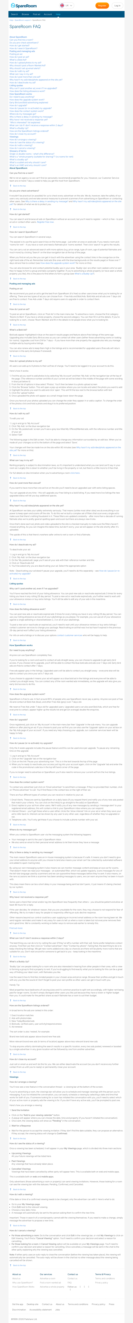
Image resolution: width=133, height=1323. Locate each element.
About (16, 1278)
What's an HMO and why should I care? (28, 165)
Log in (117, 5)
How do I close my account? (22, 134)
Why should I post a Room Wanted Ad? (27, 65)
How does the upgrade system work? (26, 99)
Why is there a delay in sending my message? (31, 116)
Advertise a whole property (52, 1286)
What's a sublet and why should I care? (27, 162)
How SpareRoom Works (23, 1286)
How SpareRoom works (20, 94)
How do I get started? (19, 45)
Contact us (72, 1278)
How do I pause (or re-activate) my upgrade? (30, 108)
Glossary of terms (17, 151)
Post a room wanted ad (50, 1282)
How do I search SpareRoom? (23, 48)
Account (48, 14)
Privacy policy (101, 1282)
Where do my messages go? (22, 114)
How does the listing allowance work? (27, 91)
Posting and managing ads (22, 51)
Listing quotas (16, 85)
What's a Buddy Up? (18, 128)
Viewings (13, 136)
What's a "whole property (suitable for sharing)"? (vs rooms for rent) (41, 156)
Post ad (36, 14)
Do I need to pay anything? (21, 96)
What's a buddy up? (18, 159)
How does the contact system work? (26, 111)
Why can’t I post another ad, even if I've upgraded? (33, 88)
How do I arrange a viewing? (22, 139)
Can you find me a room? (21, 39)
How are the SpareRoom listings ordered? (29, 131)
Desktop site (32, 1304)
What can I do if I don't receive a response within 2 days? (36, 125)
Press (111, 1304)
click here (75, 473)
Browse (25, 14)
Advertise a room (47, 1278)
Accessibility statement (41, 1309)
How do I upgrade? (18, 105)
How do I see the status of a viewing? (26, 142)
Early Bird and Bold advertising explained (28, 102)
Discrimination (19, 1309)
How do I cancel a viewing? (22, 148)
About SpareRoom (18, 37)
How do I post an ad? (19, 57)
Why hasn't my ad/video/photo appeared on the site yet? (36, 79)
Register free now (45, 222)
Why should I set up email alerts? (24, 68)
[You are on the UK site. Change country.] (66, 5)
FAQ (70, 1282)
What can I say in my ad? (21, 74)
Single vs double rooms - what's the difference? (31, 153)
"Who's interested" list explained (24, 122)
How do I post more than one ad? (24, 77)
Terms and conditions (105, 1278)
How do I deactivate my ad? (22, 82)
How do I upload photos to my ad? (25, 62)
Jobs (57, 1309)
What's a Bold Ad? (18, 59)
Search (14, 14)
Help (58, 14)
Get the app (17, 1304)
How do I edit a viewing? (21, 145)
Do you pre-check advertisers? (24, 42)
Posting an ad (15, 54)
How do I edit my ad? (19, 71)
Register (102, 5)
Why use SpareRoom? (22, 1282)
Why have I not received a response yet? (28, 119)
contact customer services (69, 635)
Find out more (15, 928)
